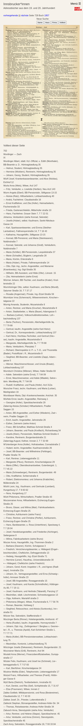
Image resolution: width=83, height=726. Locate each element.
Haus (47, 22)
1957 (46, 15)
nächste (24, 15)
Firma (54, 22)
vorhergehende (10, 15)
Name (40, 22)
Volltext (62, 22)
